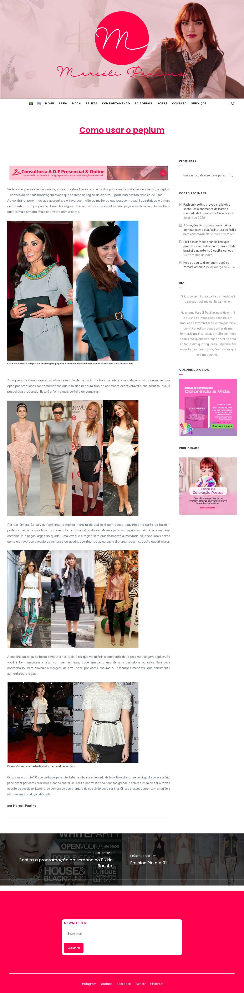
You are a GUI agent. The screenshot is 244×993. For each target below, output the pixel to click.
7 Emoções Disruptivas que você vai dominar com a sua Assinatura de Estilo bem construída (209, 230)
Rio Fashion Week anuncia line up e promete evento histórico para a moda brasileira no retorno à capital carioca (209, 246)
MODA (154, 147)
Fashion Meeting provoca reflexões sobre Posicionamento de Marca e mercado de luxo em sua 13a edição (207, 209)
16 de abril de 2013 (123, 147)
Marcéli (92, 147)
